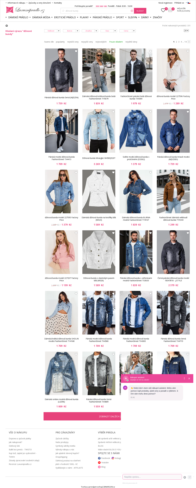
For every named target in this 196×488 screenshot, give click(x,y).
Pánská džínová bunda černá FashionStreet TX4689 (98, 400)
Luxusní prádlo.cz (25, 9)
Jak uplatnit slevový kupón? (67, 453)
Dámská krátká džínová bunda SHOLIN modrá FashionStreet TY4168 (61, 339)
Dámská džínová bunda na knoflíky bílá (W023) (99, 218)
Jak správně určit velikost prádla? (112, 438)
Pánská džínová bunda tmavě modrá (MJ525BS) (173, 158)
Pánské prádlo (102, 17)
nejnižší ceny (73, 41)
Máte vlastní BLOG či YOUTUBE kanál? (115, 449)
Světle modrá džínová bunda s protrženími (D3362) (136, 158)
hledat (140, 11)
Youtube (105, 462)
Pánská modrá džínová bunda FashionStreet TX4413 (61, 158)
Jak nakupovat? (15, 442)
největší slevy (131, 41)
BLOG (100, 446)
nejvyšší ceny (87, 41)
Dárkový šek (14, 446)
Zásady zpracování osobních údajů (24, 460)
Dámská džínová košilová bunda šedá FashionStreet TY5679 (98, 97)
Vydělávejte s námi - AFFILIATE (69, 467)
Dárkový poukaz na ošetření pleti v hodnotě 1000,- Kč (68, 462)
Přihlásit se (179, 2)
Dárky (145, 17)
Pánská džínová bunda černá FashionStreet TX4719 (173, 339)
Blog (103, 467)
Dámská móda (41, 17)
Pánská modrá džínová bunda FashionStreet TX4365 (136, 339)
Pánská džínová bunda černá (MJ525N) (62, 97)
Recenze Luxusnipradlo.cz (20, 464)
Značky (157, 17)
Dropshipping (61, 457)
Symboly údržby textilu (65, 446)
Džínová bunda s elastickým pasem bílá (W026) (98, 279)
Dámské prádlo (18, 17)
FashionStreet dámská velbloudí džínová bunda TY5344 (173, 218)
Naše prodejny (62, 442)
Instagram (119, 458)
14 (185, 41)
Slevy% (132, 17)
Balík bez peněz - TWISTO (20, 449)
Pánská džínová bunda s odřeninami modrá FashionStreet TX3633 (136, 279)
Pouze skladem (116, 41)
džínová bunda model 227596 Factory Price (173, 97)
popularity (60, 41)
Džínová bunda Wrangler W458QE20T (98, 158)
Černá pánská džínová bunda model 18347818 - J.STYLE (173, 279)
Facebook (105, 458)
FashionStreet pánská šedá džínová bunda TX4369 (136, 97)
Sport (120, 17)
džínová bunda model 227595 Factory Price (61, 218)
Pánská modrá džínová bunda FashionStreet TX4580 (99, 339)
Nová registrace (165, 2)
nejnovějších (101, 41)
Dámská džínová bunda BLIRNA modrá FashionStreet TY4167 (136, 218)
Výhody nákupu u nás (65, 449)
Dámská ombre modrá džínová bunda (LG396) (61, 400)
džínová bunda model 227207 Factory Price (61, 279)
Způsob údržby (62, 438)
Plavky (84, 17)
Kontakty (58, 2)
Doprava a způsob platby (20, 438)
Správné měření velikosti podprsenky (114, 442)
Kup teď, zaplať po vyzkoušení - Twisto (22, 455)
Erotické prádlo (65, 17)
